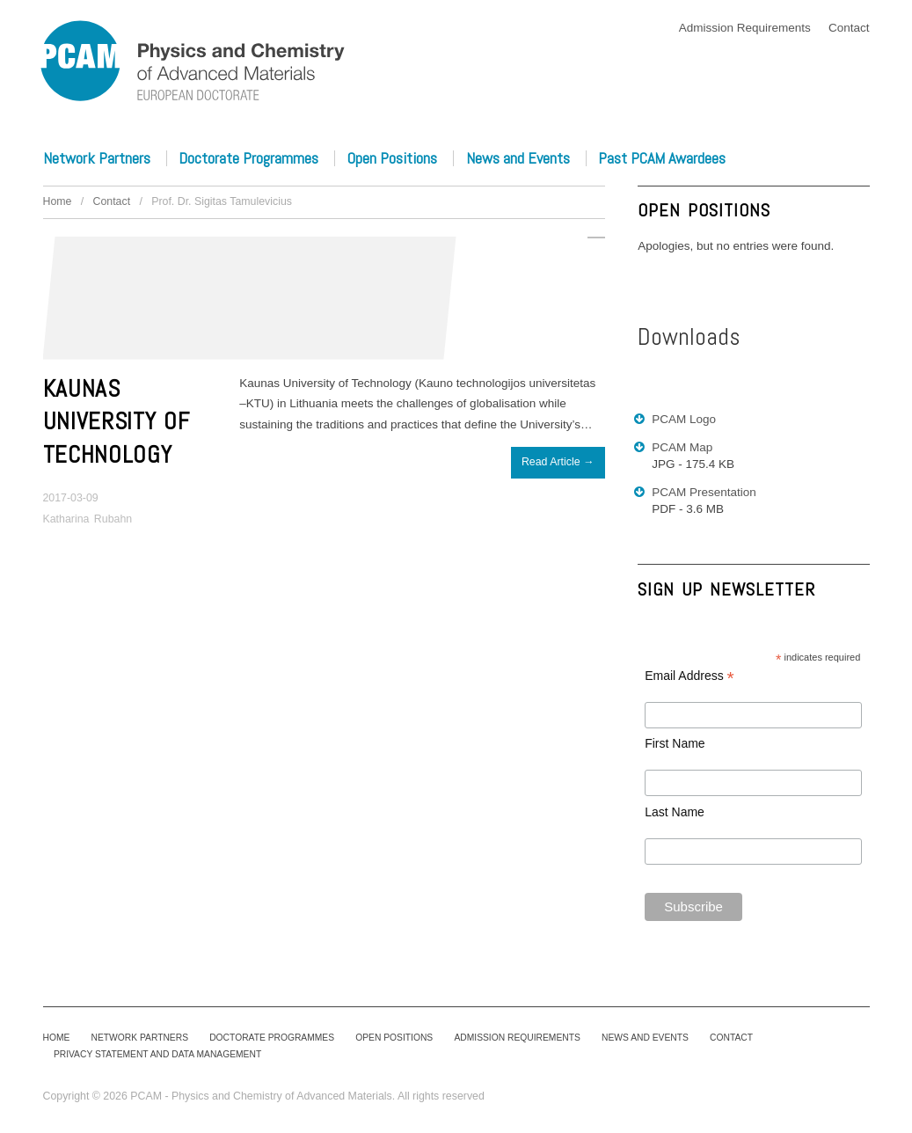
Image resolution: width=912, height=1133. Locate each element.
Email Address (689, 676)
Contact (849, 27)
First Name (674, 743)
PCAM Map (682, 447)
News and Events (518, 158)
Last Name (674, 812)
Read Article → (558, 462)
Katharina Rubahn (88, 519)
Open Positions (392, 158)
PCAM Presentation (704, 492)
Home (57, 201)
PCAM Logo (684, 419)
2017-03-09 (70, 498)
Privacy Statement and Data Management (158, 1054)
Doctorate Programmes (248, 158)
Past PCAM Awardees (662, 158)
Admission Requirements (745, 27)
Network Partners (96, 158)
